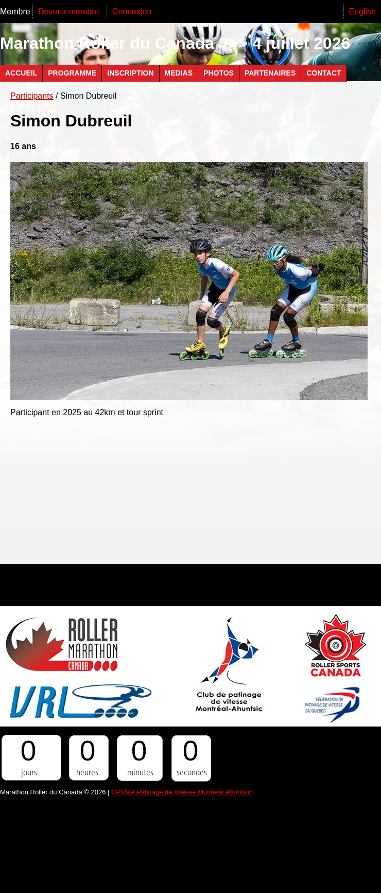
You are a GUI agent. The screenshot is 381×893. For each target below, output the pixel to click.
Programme (72, 73)
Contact (323, 73)
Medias (179, 73)
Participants (32, 95)
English (362, 11)
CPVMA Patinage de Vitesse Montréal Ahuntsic (181, 792)
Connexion (132, 11)
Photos (218, 73)
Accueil (21, 73)
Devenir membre (69, 11)
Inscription (130, 73)
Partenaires (270, 73)
